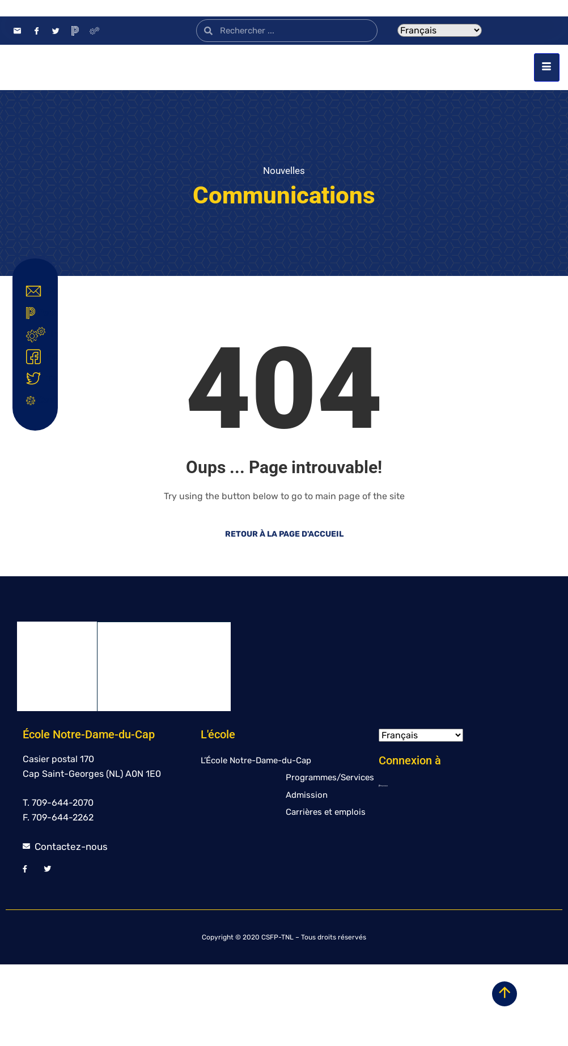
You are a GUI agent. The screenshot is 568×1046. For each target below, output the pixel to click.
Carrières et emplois (326, 893)
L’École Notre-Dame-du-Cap (256, 842)
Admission (307, 876)
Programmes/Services (330, 859)
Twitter (37, 378)
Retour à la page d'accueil (284, 615)
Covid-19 (37, 399)
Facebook (37, 357)
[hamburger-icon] (546, 108)
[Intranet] (94, 30)
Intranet (37, 335)
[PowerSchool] (74, 30)
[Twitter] (55, 30)
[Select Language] (439, 30)
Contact (37, 291)
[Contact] (17, 30)
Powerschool (37, 313)
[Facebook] (36, 30)
